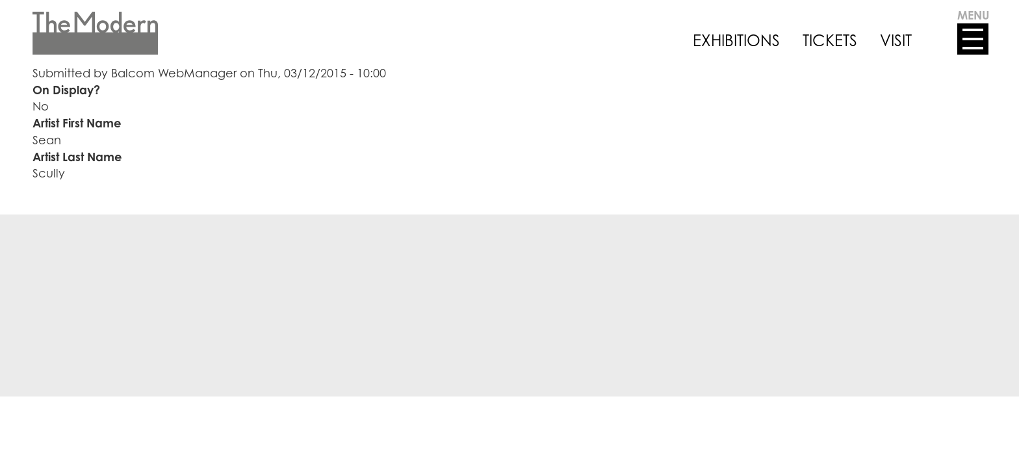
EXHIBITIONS (736, 40)
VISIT (896, 40)
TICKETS (830, 40)
